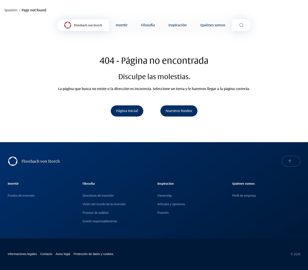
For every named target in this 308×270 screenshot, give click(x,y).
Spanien (10, 10)
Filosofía (148, 25)
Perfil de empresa (244, 195)
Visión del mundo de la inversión (104, 204)
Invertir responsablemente (100, 221)
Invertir (121, 25)
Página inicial (127, 111)
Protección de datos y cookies (93, 254)
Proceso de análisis (95, 212)
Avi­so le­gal (63, 254)
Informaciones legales (22, 254)
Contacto (46, 254)
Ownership (164, 195)
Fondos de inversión (21, 195)
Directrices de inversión (98, 195)
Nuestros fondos (179, 111)
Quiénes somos (212, 25)
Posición (163, 212)
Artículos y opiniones (171, 204)
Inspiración (178, 25)
